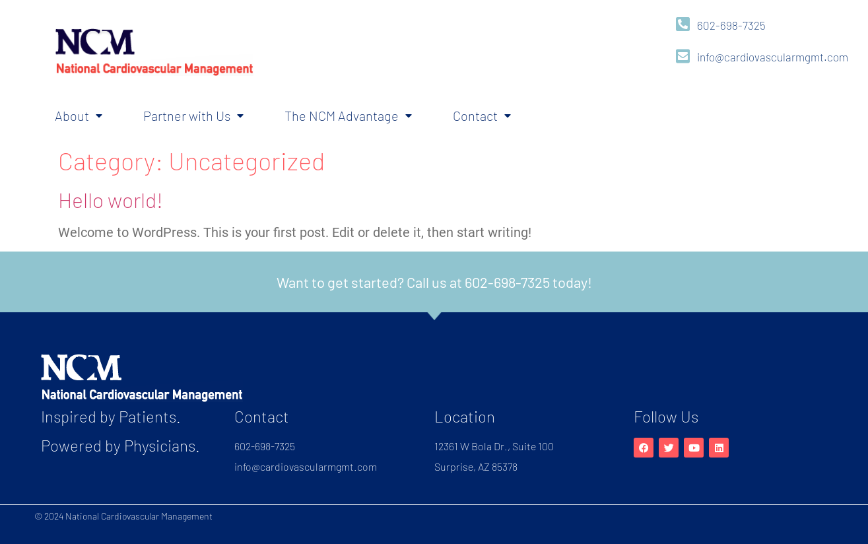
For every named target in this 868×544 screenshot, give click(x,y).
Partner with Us (193, 115)
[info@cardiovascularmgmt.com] (682, 56)
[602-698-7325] (682, 24)
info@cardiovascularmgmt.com (772, 56)
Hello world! (110, 199)
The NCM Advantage (348, 115)
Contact (482, 115)
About (78, 115)
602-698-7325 (731, 25)
